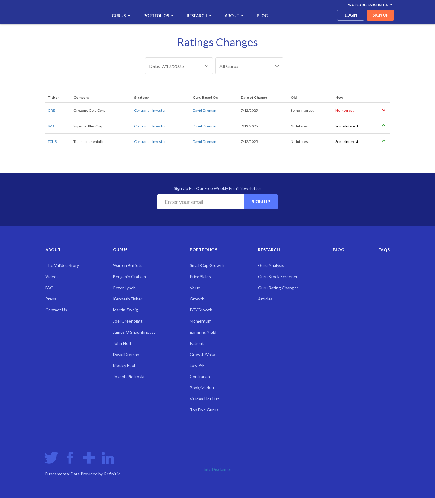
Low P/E (197, 365)
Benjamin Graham (129, 276)
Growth (197, 298)
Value (195, 287)
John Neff (122, 343)
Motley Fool (124, 365)
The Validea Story (62, 265)
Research (199, 15)
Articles (265, 298)
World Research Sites (370, 5)
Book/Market (202, 387)
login (351, 15)
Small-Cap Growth (207, 265)
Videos (52, 276)
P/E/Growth (201, 309)
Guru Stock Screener (278, 276)
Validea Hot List (204, 398)
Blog (262, 15)
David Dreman (204, 110)
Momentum (200, 320)
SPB (51, 126)
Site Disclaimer (217, 469)
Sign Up (261, 201)
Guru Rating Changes (278, 287)
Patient (197, 343)
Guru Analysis (271, 265)
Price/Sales (200, 276)
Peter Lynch (124, 287)
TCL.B (52, 141)
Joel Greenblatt (128, 320)
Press (50, 298)
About (234, 15)
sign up (380, 15)
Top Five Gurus (204, 409)
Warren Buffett (127, 265)
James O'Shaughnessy (134, 332)
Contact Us (56, 309)
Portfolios (158, 15)
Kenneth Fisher (127, 298)
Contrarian (200, 376)
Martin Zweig (125, 309)
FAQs (384, 249)
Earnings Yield (203, 332)
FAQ (49, 287)
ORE (51, 110)
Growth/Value (203, 354)
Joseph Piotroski (128, 376)
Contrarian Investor (150, 110)
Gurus (121, 15)
